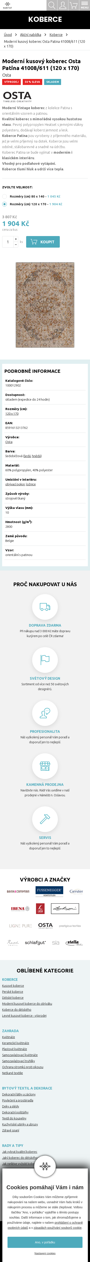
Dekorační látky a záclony (19, 1094)
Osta (6, 75)
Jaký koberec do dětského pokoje (25, 1157)
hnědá (36, 456)
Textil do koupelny (14, 1118)
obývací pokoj (15, 484)
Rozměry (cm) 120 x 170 (28, 204)
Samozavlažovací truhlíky (18, 1061)
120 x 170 (11, 413)
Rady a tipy (12, 1146)
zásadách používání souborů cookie (57, 1227)
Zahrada (10, 1031)
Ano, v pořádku (45, 1242)
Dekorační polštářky (15, 1112)
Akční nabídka (30, 35)
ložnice (31, 484)
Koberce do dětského (16, 1009)
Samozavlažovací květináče (20, 1055)
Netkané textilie (12, 1073)
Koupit (48, 242)
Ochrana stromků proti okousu (22, 1067)
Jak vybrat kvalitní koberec (19, 1151)
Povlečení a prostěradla (17, 1100)
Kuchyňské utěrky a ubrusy (20, 1124)
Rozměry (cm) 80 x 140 (27, 196)
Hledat (51, 5)
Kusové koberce (13, 985)
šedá (27, 456)
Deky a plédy (10, 1106)
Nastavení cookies (45, 1253)
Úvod (8, 35)
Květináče (8, 1037)
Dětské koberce (13, 997)
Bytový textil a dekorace (27, 1088)
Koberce (56, 35)
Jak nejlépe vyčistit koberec (20, 1163)
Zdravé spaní (10, 1130)
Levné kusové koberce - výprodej (24, 1015)
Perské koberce (12, 991)
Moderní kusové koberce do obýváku (27, 1003)
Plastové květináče (14, 1049)
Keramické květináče (15, 1043)
